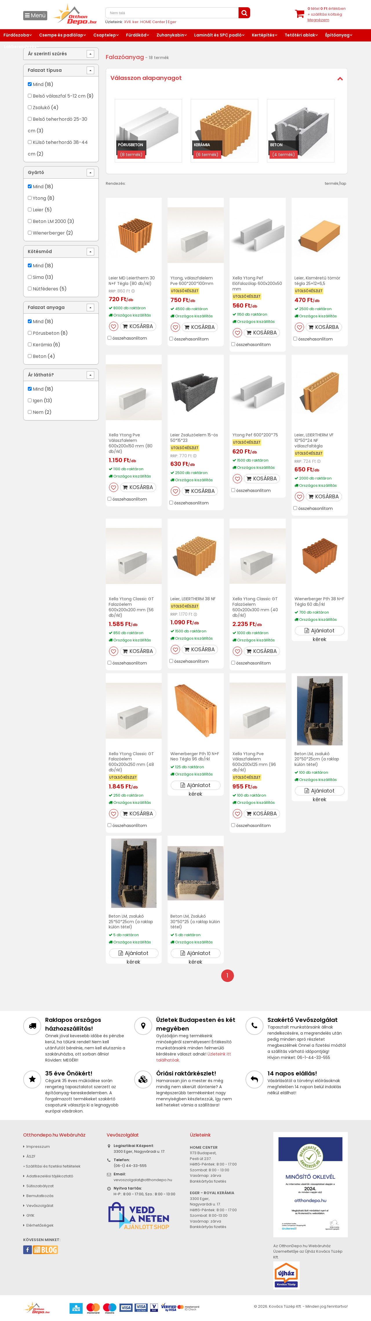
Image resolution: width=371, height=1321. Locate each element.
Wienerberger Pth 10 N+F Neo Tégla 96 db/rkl (194, 756)
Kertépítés (263, 35)
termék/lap (335, 183)
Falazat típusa (45, 70)
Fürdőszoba (16, 35)
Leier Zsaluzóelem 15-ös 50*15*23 (194, 437)
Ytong (39, 198)
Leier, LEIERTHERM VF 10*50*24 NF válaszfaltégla (314, 440)
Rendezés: (116, 183)
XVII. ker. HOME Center (144, 22)
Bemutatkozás (38, 1196)
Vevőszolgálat (38, 1205)
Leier (38, 209)
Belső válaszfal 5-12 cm (59, 96)
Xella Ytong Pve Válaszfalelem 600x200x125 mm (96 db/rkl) (254, 762)
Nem (38, 412)
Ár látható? (41, 375)
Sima (38, 277)
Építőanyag (337, 35)
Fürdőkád (136, 35)
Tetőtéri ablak (300, 35)
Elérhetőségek (38, 1225)
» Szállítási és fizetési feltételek (52, 1166)
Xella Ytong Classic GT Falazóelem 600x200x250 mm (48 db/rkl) (131, 762)
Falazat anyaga (46, 307)
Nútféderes (45, 289)
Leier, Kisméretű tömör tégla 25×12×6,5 (317, 280)
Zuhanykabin (170, 35)
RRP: (113, 291)
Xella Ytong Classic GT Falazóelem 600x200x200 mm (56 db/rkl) (131, 607)
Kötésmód (40, 251)
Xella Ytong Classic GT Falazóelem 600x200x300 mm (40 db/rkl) (255, 607)
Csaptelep (104, 35)
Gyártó (36, 172)
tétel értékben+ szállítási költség (327, 14)
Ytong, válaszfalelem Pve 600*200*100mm (191, 280)
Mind (38, 84)
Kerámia (42, 344)
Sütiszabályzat (38, 1186)
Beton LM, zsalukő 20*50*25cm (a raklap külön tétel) (316, 759)
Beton (39, 356)
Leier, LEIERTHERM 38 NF (193, 599)
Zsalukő (41, 107)
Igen (38, 400)
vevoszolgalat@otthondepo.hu (143, 1180)
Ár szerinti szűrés (47, 54)
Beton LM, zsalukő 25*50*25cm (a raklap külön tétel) (131, 921)
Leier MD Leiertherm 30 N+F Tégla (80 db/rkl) (132, 280)
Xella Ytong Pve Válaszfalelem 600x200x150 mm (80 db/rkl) (130, 443)
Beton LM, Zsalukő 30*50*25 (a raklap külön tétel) (195, 921)
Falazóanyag (125, 57)
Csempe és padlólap (61, 35)
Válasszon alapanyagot (146, 78)
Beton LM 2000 (49, 221)
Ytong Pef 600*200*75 (255, 435)
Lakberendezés (20, 47)
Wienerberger (49, 233)
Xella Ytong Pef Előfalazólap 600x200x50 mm (257, 283)
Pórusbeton (46, 333)
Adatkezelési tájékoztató (48, 1176)
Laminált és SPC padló (218, 35)
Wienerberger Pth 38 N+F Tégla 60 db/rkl (319, 601)
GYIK (28, 1215)
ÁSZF (29, 1156)
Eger (172, 22)
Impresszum (36, 1146)
